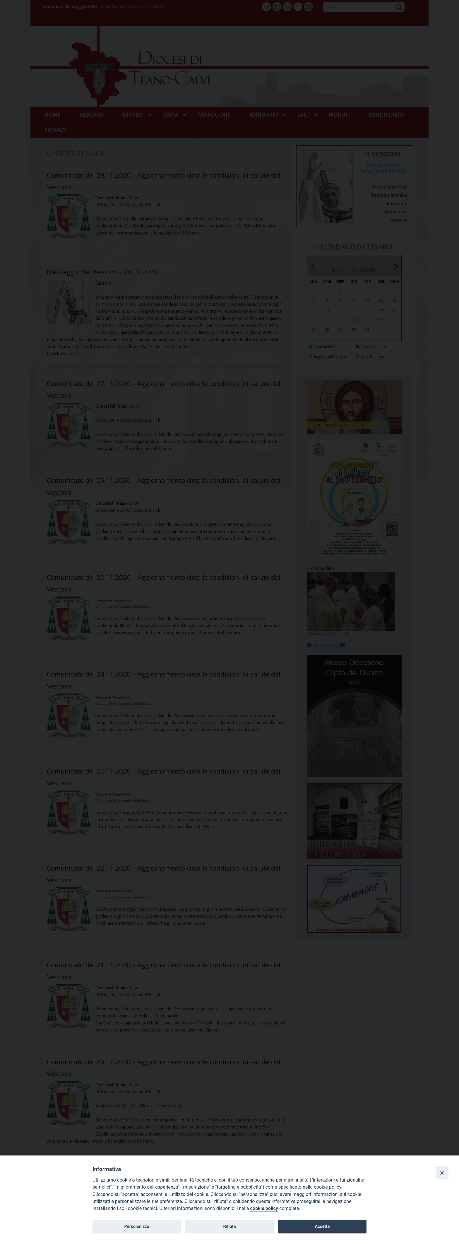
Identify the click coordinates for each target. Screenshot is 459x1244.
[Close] (442, 1172)
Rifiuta (229, 1226)
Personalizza (136, 1226)
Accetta (322, 1226)
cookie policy (264, 1208)
